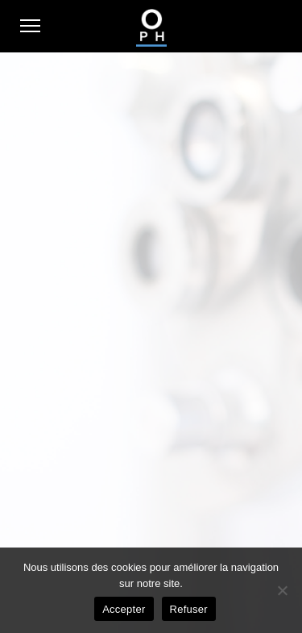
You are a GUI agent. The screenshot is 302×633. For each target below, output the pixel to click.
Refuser (189, 609)
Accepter (123, 609)
